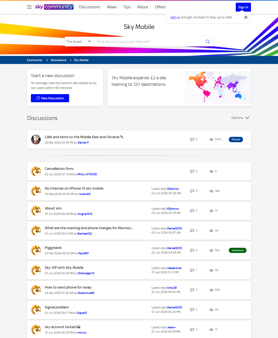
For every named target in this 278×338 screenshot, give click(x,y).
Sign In (243, 7)
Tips (127, 7)
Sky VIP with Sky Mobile (64, 267)
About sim (53, 208)
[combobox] (147, 41)
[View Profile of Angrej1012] (85, 214)
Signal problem (57, 307)
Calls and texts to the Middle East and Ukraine (82, 137)
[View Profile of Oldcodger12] (86, 273)
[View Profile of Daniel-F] (83, 142)
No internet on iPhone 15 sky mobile (74, 188)
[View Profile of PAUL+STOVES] (87, 174)
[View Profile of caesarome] (174, 268)
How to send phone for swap (68, 287)
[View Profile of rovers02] (85, 194)
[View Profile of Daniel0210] (174, 228)
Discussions (89, 7)
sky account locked (61, 327)
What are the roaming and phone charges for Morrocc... (89, 228)
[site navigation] (29, 7)
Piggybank (53, 247)
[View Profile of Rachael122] (84, 233)
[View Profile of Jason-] (171, 327)
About (142, 7)
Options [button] (237, 118)
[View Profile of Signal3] (82, 313)
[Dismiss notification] (246, 17)
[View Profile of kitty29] (172, 287)
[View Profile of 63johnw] (173, 189)
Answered (237, 250)
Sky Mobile (139, 27)
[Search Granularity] (79, 41)
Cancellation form (59, 168)
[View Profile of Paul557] (83, 253)
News (112, 7)
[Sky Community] (54, 7)
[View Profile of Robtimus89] (86, 293)
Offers (160, 7)
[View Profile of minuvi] (82, 332)
